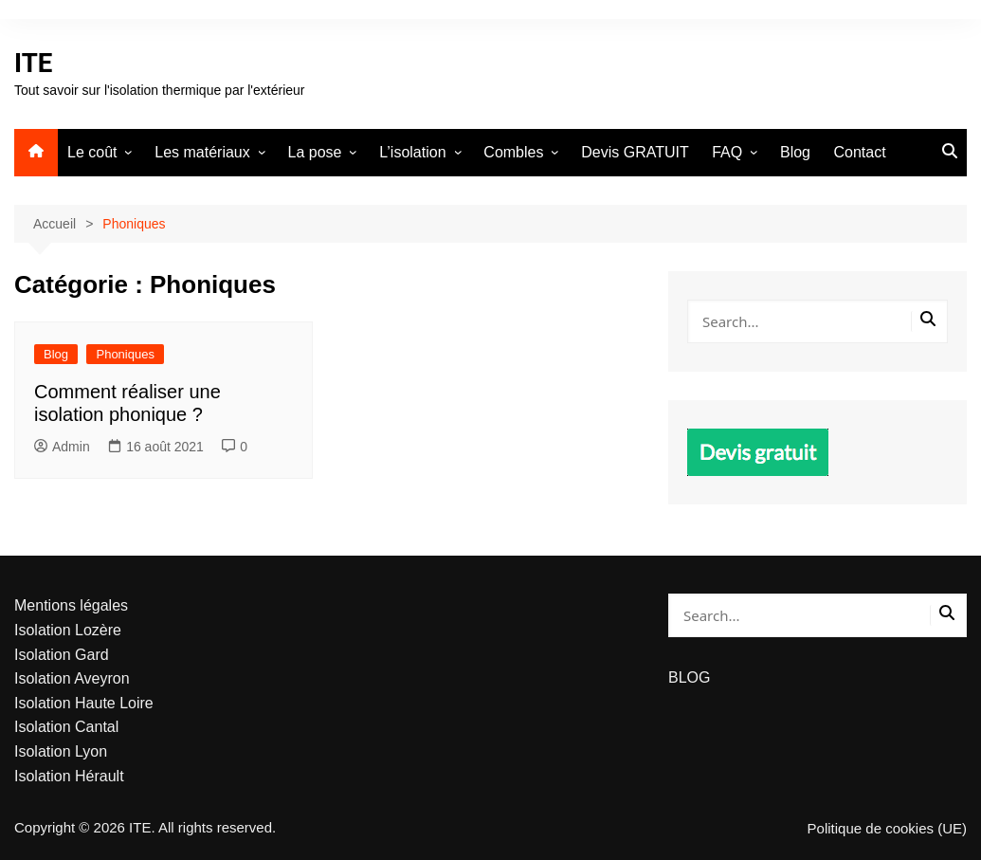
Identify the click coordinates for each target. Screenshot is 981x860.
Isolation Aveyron (72, 678)
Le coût (92, 152)
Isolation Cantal (66, 727)
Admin (62, 446)
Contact (859, 152)
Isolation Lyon (60, 751)
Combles (513, 152)
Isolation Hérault (69, 776)
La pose (315, 152)
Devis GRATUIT (634, 152)
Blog (795, 152)
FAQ (727, 152)
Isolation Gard (61, 655)
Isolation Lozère (67, 630)
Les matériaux (202, 152)
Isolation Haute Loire (84, 703)
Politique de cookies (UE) (887, 828)
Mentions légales (71, 605)
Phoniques (125, 354)
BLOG (689, 677)
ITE (33, 63)
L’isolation (412, 152)
